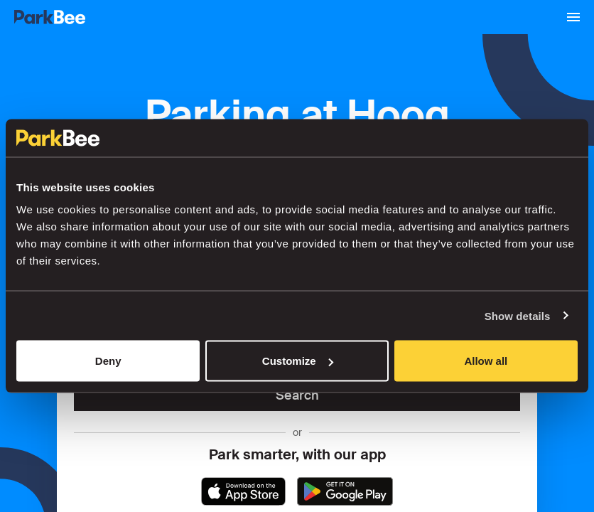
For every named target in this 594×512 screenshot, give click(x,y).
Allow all (485, 361)
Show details (518, 315)
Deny (108, 361)
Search (297, 395)
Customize (297, 361)
